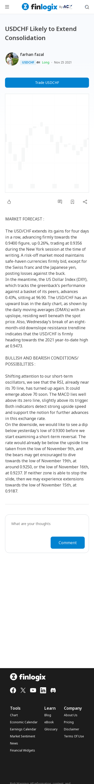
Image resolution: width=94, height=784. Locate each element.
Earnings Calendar (23, 729)
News (14, 743)
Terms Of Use (74, 736)
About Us (70, 715)
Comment (68, 542)
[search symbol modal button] (87, 7)
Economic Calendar (24, 722)
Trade (47, 83)
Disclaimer (71, 729)
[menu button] (7, 7)
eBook (49, 722)
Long (45, 62)
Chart (14, 715)
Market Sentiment (22, 736)
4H (38, 62)
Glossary (50, 729)
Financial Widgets (22, 750)
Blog (47, 715)
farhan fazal (32, 54)
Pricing (69, 722)
